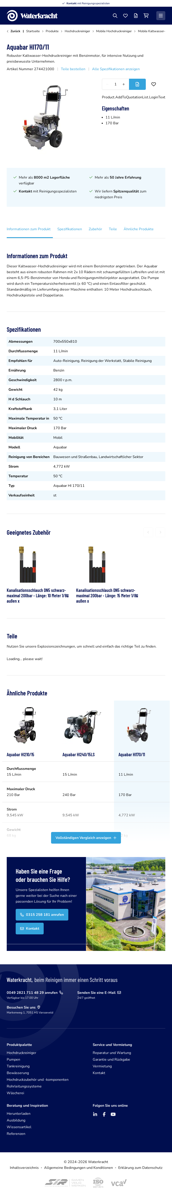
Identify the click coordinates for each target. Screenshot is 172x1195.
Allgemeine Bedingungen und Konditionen (78, 1167)
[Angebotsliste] (135, 15)
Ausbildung (16, 1120)
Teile (113, 229)
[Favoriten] (125, 15)
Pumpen (13, 1059)
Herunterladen (18, 1113)
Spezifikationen (69, 229)
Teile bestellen (73, 69)
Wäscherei (15, 1093)
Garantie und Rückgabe (111, 1059)
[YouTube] (113, 1114)
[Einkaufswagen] (146, 15)
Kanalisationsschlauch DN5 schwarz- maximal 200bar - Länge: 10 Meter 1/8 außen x (38, 595)
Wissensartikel (19, 1127)
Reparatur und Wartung (112, 1052)
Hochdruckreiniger (21, 1052)
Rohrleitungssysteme (24, 1086)
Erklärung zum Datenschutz (140, 1167)
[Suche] (115, 15)
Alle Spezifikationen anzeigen (116, 69)
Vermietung (102, 1066)
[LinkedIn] (95, 1114)
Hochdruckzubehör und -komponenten (38, 1079)
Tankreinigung (18, 1066)
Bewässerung (18, 1072)
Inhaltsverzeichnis (24, 1167)
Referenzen (16, 1133)
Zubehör (95, 229)
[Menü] (160, 15)
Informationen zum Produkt (29, 229)
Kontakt (99, 1072)
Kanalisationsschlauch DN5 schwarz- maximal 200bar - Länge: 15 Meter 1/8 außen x (107, 595)
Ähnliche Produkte (139, 229)
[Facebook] (104, 1114)
